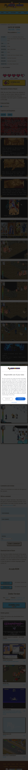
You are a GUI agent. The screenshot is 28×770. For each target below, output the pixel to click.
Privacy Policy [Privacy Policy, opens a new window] (11, 394)
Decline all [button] (7, 398)
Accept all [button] (20, 398)
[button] (14, 402)
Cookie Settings (5, 394)
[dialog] (14, 385)
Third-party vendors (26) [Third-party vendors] (19, 385)
